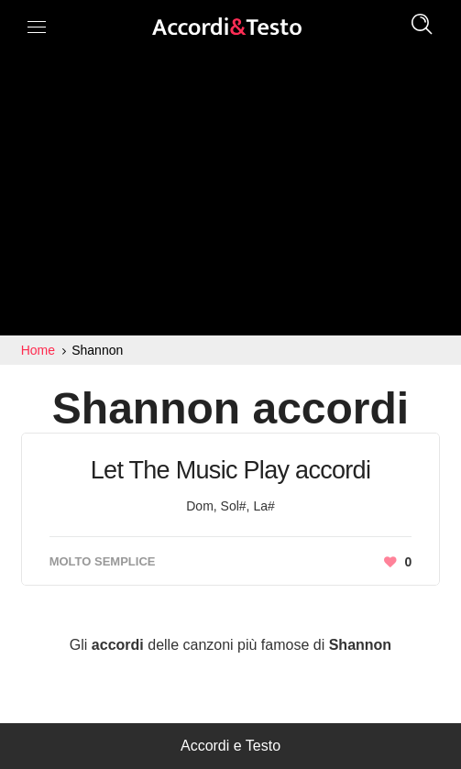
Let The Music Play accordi (230, 470)
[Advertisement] (230, 198)
